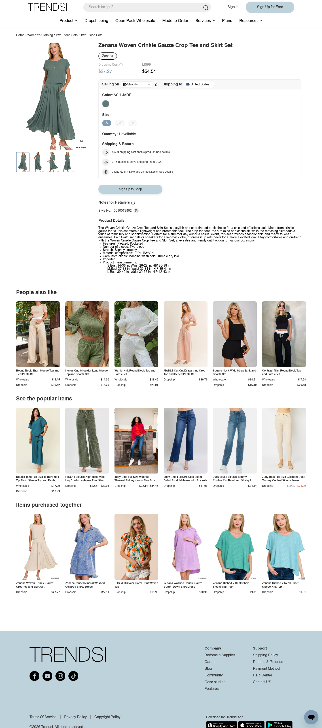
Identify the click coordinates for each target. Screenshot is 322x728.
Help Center (262, 675)
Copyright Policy (107, 717)
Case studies (215, 682)
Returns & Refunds (268, 662)
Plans (227, 21)
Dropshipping (96, 21)
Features (212, 689)
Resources (248, 21)
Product (66, 21)
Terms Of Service (43, 717)
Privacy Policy (75, 717)
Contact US (262, 682)
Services (203, 21)
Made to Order (175, 21)
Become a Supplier (220, 655)
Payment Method (266, 669)
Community (214, 675)
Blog (208, 669)
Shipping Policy (265, 655)
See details (163, 152)
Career (210, 662)
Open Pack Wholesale (135, 21)
